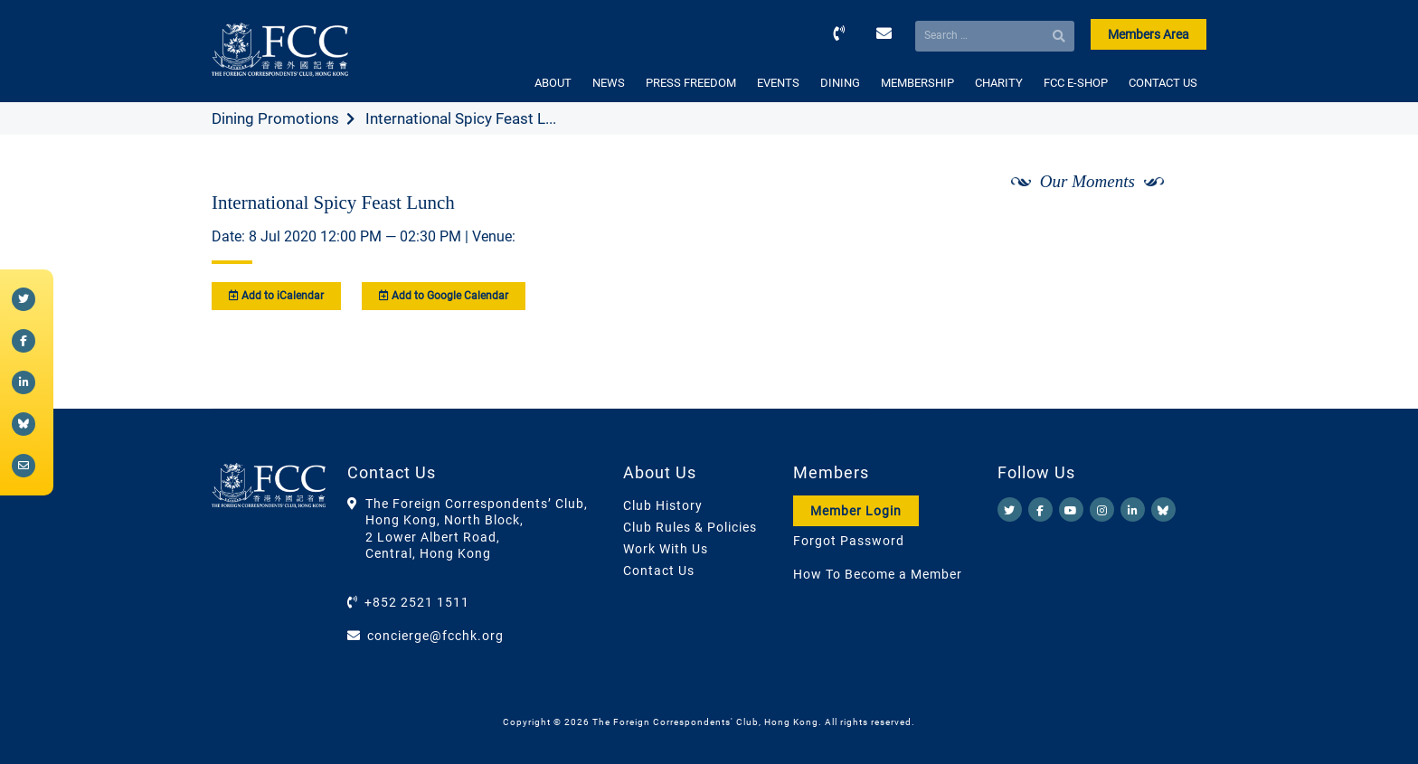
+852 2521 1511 (416, 602)
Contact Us (659, 570)
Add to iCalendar (276, 295)
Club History (663, 505)
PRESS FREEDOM (691, 83)
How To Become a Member (877, 574)
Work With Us (665, 549)
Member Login (856, 511)
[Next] (1173, 229)
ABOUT (553, 83)
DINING (840, 83)
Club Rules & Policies (690, 527)
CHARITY (999, 83)
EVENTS (778, 83)
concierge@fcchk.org (435, 635)
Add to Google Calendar (443, 295)
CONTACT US (1163, 83)
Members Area (1148, 34)
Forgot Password (848, 540)
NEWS (608, 83)
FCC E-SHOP (1076, 83)
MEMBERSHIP (917, 83)
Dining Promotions (275, 118)
